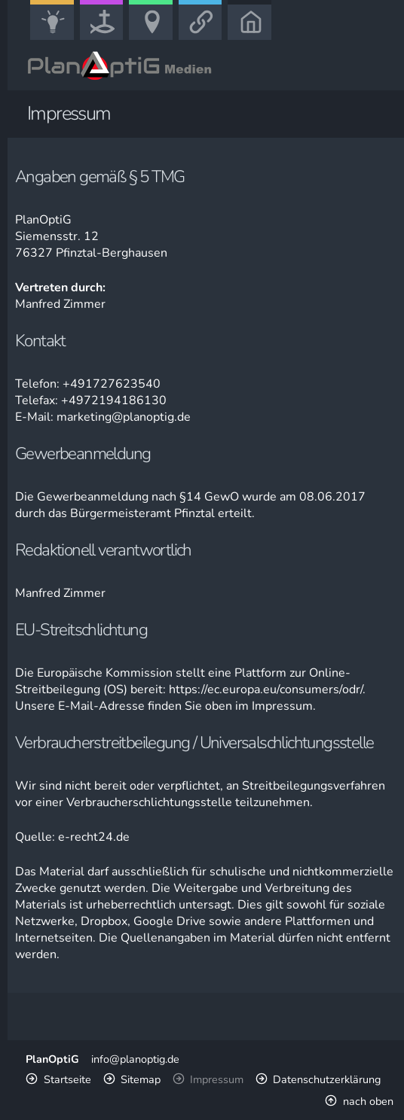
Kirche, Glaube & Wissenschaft (106, 38)
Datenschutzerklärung (327, 1079)
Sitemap (141, 1079)
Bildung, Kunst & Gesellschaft (57, 38)
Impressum (216, 1079)
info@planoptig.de (135, 1059)
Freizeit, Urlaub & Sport (156, 38)
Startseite (67, 1079)
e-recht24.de (94, 837)
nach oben (368, 1101)
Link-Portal (204, 38)
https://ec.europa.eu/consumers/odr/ (266, 689)
